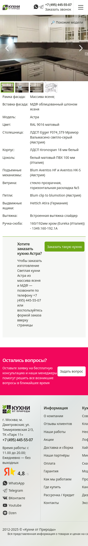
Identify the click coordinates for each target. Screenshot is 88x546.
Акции (49, 439)
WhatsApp (14, 483)
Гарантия (51, 471)
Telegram (13, 490)
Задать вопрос (71, 371)
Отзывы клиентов (58, 423)
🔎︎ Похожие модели (67, 22)
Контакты (51, 502)
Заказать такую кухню (64, 246)
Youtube (12, 505)
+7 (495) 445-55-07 (58, 5)
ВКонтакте (14, 498)
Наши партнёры (56, 455)
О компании (53, 416)
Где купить (52, 487)
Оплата (49, 463)
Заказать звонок (58, 9)
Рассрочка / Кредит (59, 495)
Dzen (10, 512)
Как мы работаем (57, 479)
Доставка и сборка (58, 447)
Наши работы (54, 431)
